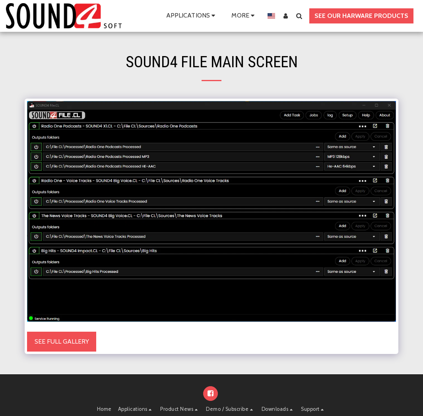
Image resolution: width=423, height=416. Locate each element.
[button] (192, 16)
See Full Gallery (62, 341)
